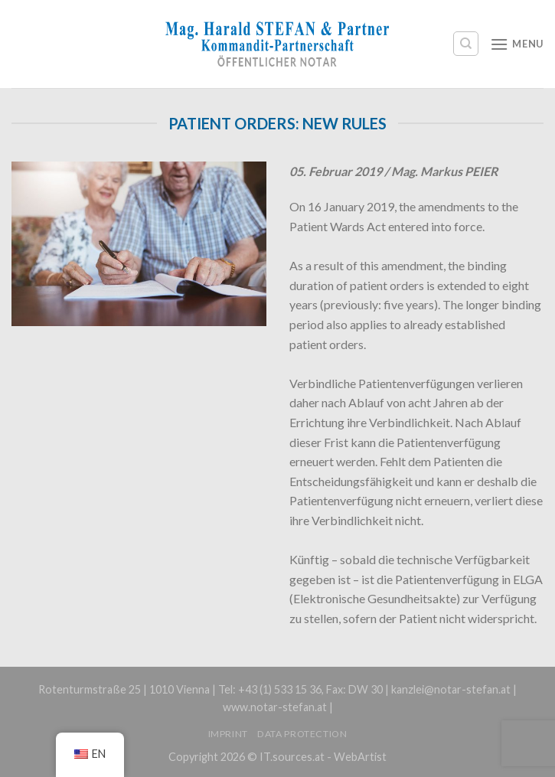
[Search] (465, 43)
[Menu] (517, 44)
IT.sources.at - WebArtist (323, 756)
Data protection (302, 733)
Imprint (228, 733)
